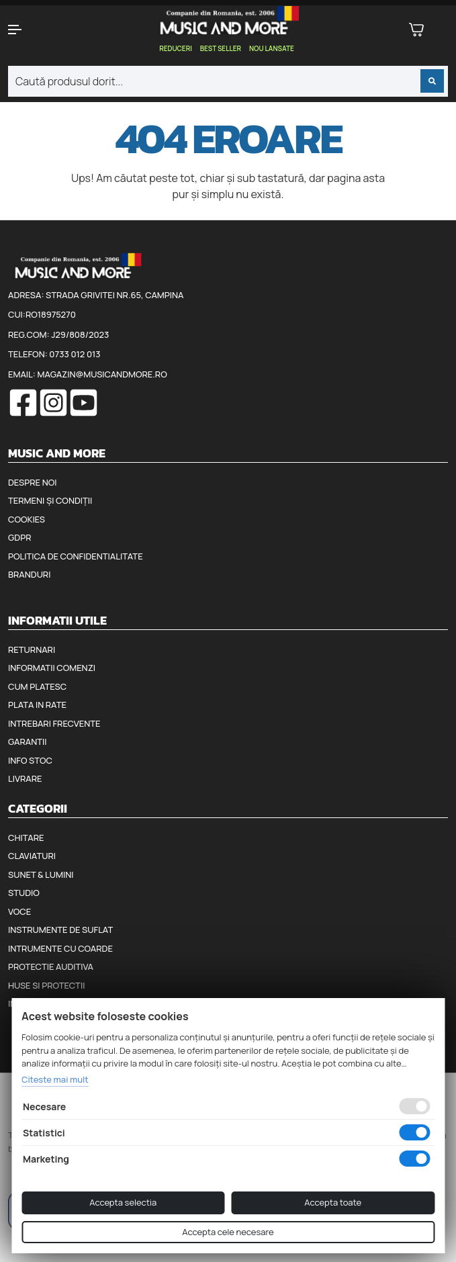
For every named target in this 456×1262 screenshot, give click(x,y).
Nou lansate (271, 48)
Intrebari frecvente (54, 723)
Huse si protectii (46, 985)
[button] (38, 29)
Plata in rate (37, 704)
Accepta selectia (122, 1202)
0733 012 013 (74, 354)
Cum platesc (37, 686)
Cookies (26, 519)
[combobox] (228, 81)
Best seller (220, 48)
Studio (24, 893)
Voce (19, 911)
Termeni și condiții (50, 500)
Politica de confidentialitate (75, 556)
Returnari (31, 649)
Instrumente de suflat (60, 929)
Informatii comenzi (51, 668)
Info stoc (30, 760)
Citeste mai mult (55, 1079)
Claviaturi (32, 856)
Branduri (29, 574)
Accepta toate (332, 1202)
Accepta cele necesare (227, 1232)
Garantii (27, 741)
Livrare (25, 778)
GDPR (19, 537)
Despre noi (32, 482)
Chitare (26, 837)
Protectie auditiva (50, 966)
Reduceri (175, 48)
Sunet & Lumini (41, 874)
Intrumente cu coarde (60, 948)
